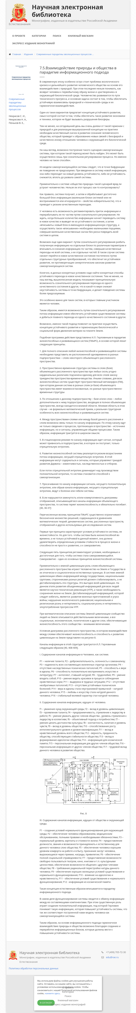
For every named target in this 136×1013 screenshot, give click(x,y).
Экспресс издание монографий (33, 43)
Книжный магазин (80, 35)
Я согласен (46, 1002)
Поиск (57, 35)
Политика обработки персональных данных (33, 968)
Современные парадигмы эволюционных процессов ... (65, 54)
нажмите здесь (52, 993)
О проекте (18, 35)
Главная (16, 54)
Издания (28, 54)
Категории (39, 35)
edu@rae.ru (112, 957)
